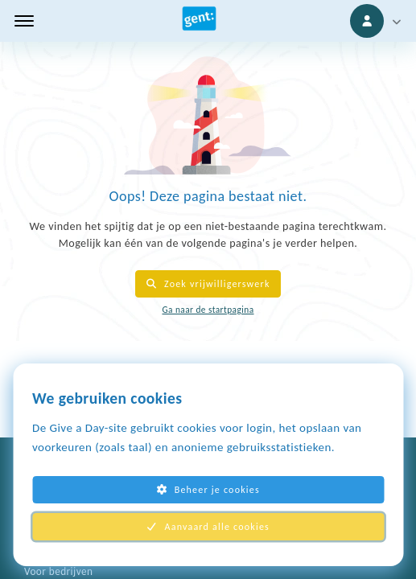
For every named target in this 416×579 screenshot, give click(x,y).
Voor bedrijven (58, 571)
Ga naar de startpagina (207, 309)
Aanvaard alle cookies (208, 526)
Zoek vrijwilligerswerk (208, 284)
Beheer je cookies (208, 489)
